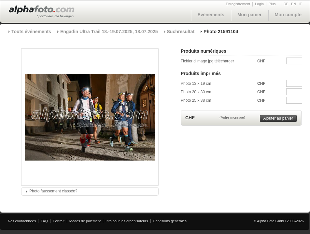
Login (259, 4)
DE (286, 4)
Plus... (274, 4)
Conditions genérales (170, 221)
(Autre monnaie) (232, 117)
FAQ (44, 221)
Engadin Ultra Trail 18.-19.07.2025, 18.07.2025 (109, 31)
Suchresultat (181, 31)
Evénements (210, 14)
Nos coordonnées (22, 221)
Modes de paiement (85, 221)
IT (300, 4)
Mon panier (249, 14)
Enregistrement (238, 4)
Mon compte (288, 14)
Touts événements (31, 31)
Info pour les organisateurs (127, 221)
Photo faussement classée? (53, 191)
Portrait (58, 221)
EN (293, 4)
